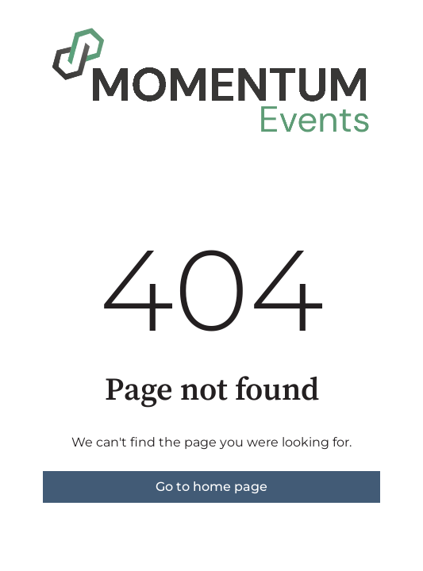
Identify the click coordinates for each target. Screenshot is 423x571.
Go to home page (211, 486)
